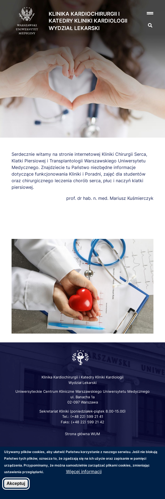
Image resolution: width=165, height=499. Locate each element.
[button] (144, 13)
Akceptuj (16, 483)
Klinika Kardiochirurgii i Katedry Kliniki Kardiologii (88, 17)
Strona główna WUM (82, 434)
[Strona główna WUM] (27, 21)
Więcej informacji (84, 472)
